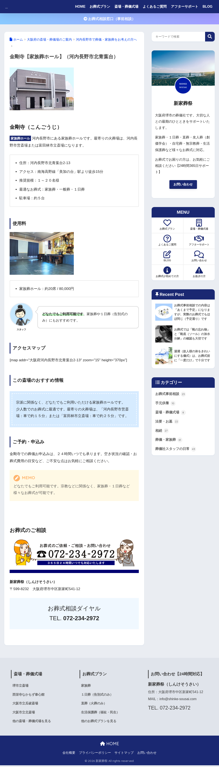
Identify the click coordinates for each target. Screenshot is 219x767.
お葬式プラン (100, 6)
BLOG (207, 6)
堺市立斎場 (21, 686)
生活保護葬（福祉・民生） (101, 713)
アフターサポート (184, 6)
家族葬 (86, 686)
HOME (80, 6)
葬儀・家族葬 (169, 448)
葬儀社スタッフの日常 (176, 457)
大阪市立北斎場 (24, 713)
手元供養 (166, 409)
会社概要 (68, 754)
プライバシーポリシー (95, 754)
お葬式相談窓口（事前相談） (110, 19)
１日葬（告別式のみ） (98, 695)
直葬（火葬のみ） (94, 704)
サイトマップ (124, 754)
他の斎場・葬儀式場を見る (32, 722)
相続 (162, 438)
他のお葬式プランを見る (100, 722)
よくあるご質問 (155, 6)
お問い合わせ (183, 184)
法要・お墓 (167, 428)
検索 (210, 36)
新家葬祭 (15, 6)
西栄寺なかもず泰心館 (29, 695)
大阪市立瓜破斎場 (26, 704)
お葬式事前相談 (171, 400)
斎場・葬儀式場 (126, 6)
